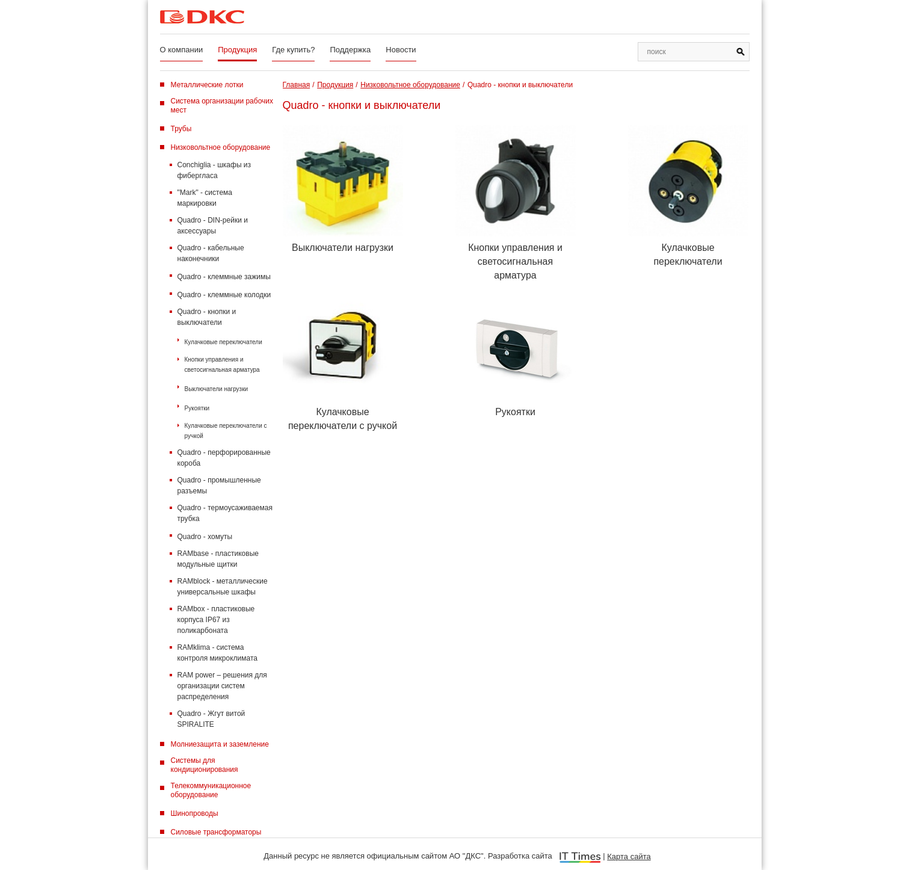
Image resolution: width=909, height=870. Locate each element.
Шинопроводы (194, 813)
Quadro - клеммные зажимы (224, 277)
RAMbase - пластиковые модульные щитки (218, 559)
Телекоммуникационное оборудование (211, 790)
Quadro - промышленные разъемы (219, 485)
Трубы (181, 129)
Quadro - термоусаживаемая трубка (225, 513)
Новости (401, 49)
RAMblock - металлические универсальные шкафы (222, 586)
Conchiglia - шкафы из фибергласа (214, 170)
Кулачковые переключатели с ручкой (226, 430)
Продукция (237, 49)
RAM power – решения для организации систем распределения (222, 686)
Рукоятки (197, 408)
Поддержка (350, 49)
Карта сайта (628, 856)
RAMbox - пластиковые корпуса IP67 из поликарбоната (216, 620)
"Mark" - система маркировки (205, 198)
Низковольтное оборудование (221, 147)
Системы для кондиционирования (204, 765)
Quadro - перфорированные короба (224, 457)
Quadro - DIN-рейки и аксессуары (212, 225)
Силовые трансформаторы (216, 832)
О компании (181, 49)
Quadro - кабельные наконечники (210, 253)
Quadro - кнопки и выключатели (206, 317)
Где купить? (293, 49)
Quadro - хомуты (205, 536)
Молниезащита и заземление (220, 744)
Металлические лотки (207, 85)
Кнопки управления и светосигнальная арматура (222, 364)
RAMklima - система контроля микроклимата (217, 652)
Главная (296, 85)
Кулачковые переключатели (223, 342)
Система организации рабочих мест (222, 105)
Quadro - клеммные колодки (224, 295)
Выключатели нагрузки (216, 389)
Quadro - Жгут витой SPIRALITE (211, 719)
